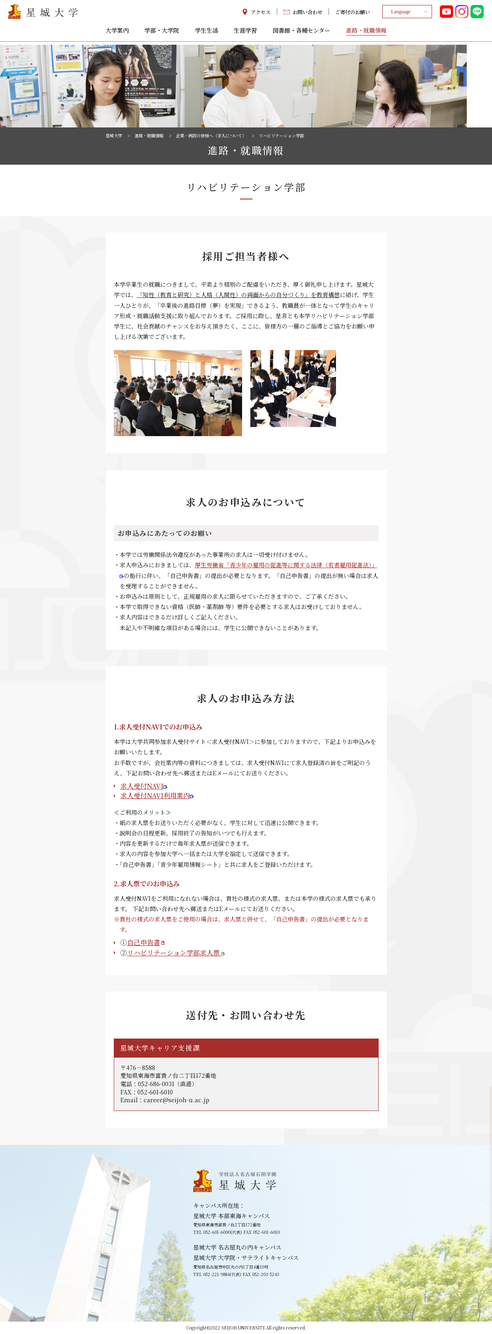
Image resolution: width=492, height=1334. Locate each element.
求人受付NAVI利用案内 (157, 795)
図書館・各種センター (301, 33)
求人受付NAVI (144, 786)
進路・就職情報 (366, 33)
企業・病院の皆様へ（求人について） (227, 135)
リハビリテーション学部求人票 (176, 952)
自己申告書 (146, 942)
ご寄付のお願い (352, 13)
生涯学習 (245, 33)
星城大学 (115, 135)
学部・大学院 (161, 33)
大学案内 (117, 33)
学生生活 (206, 33)
